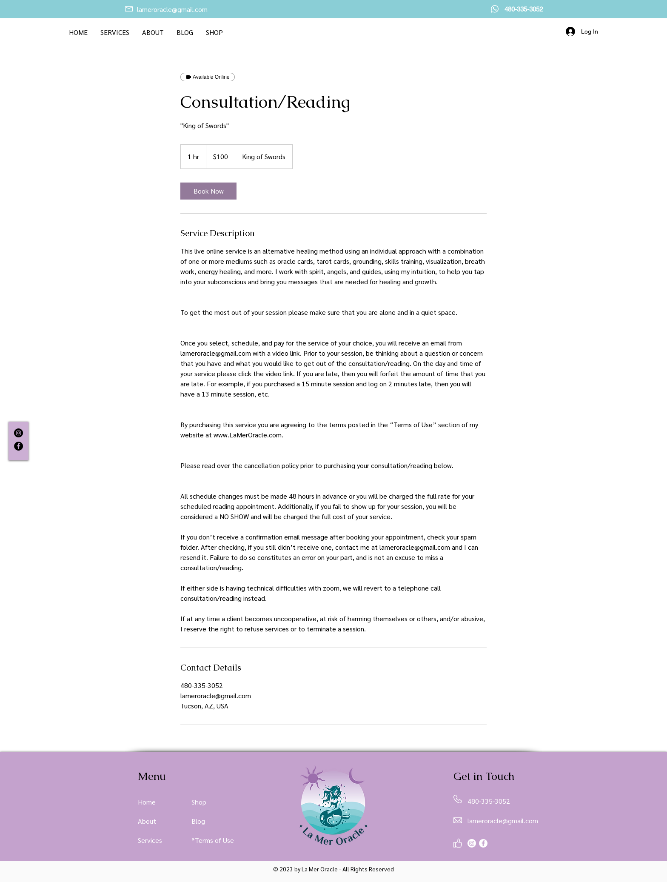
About (147, 820)
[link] (208, 191)
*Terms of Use (212, 840)
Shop (198, 801)
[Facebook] (18, 446)
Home (147, 801)
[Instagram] (18, 432)
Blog (198, 820)
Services (150, 840)
